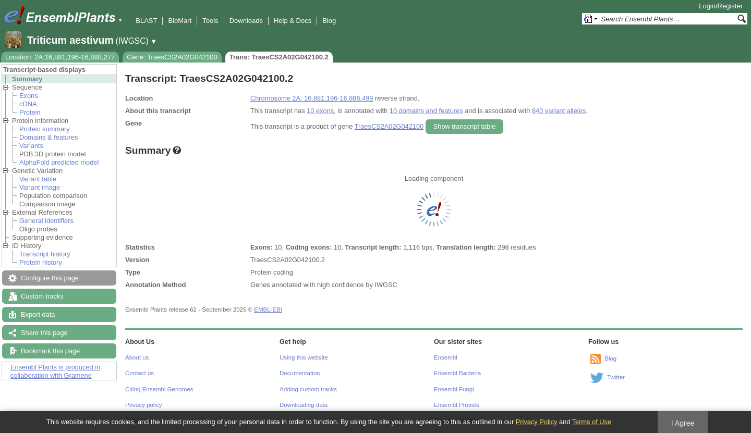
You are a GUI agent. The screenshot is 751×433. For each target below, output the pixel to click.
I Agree (683, 423)
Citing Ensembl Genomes (159, 389)
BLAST (146, 20)
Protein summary (44, 129)
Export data (38, 314)
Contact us (139, 373)
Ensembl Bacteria (457, 373)
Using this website (304, 357)
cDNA (28, 104)
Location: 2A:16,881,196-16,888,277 (60, 57)
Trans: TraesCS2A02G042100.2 (279, 57)
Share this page (44, 333)
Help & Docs (292, 20)
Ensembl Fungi (454, 389)
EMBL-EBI (268, 309)
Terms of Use (591, 422)
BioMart (179, 20)
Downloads (246, 20)
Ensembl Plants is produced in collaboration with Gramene (55, 371)
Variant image (39, 187)
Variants (31, 146)
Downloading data (304, 405)
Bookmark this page (50, 351)
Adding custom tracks (308, 389)
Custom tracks (42, 296)
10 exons (320, 111)
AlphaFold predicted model (59, 162)
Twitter (616, 377)
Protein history (40, 262)
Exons (28, 96)
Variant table (37, 179)
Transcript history (44, 254)
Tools (210, 20)
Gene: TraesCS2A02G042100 (172, 57)
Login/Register (721, 6)
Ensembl (445, 357)
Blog (329, 20)
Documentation (300, 373)
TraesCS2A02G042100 (389, 126)
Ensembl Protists (456, 405)
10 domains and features (426, 111)
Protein (30, 112)
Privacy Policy (537, 422)
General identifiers (46, 221)
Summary (27, 79)
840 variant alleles (559, 111)
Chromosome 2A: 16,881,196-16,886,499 (311, 98)
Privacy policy (143, 405)
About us (137, 357)
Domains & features (48, 137)
